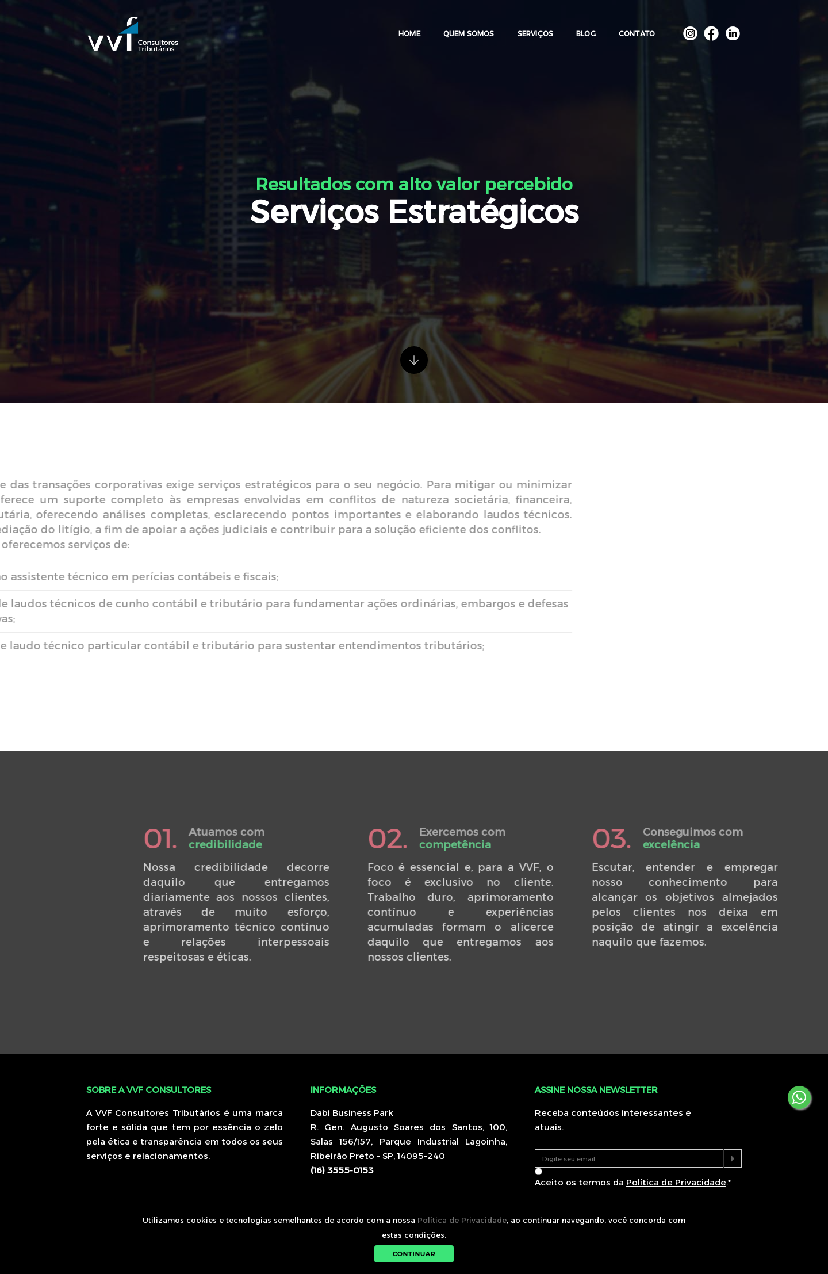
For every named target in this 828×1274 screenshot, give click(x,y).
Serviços (528, 28)
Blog (578, 28)
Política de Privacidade (462, 1220)
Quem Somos (461, 28)
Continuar (414, 1254)
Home (402, 28)
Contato (629, 28)
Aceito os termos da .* (633, 1182)
